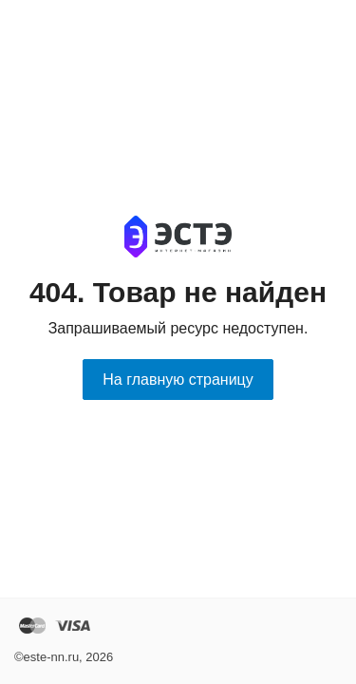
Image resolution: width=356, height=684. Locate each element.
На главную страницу (178, 379)
